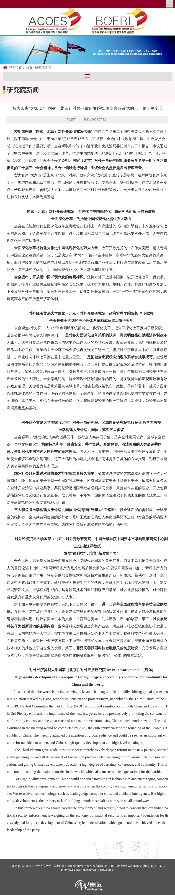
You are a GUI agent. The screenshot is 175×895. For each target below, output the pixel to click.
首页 (29, 67)
